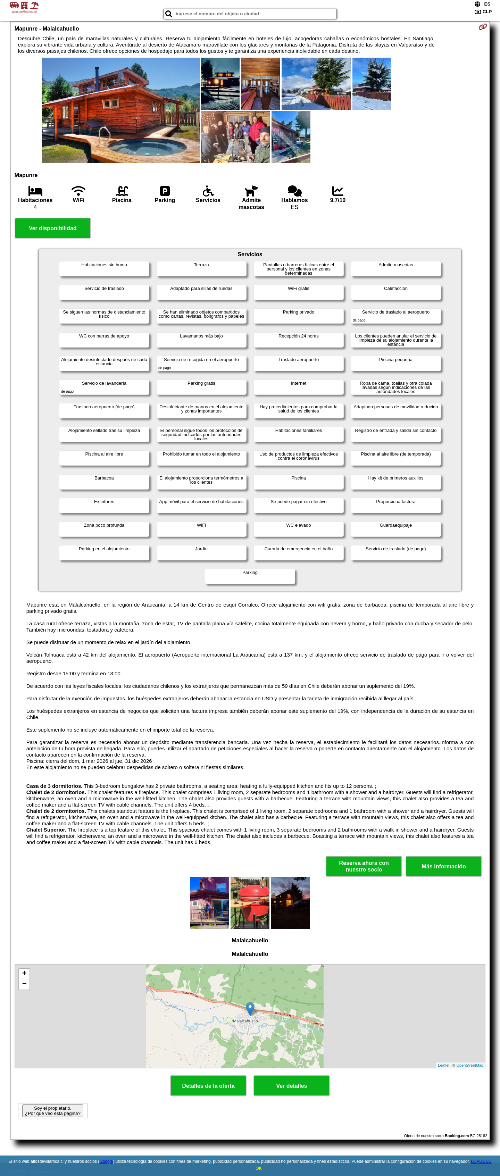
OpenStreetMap (470, 1065)
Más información (444, 866)
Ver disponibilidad (53, 228)
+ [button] (24, 974)
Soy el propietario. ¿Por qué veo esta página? (53, 1111)
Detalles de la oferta (208, 1086)
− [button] (24, 984)
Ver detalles (291, 1086)
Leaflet (443, 1065)
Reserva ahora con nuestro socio (364, 866)
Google (106, 1161)
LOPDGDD (481, 1161)
